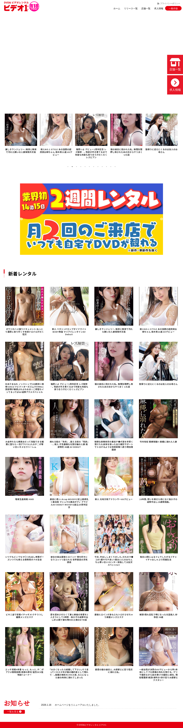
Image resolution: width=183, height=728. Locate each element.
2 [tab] (72, 166)
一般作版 (173, 8)
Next (161, 219)
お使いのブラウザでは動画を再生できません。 (91, 58)
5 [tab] (85, 166)
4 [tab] (80, 166)
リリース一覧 (131, 8)
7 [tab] (93, 166)
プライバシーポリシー (168, 3)
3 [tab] (76, 166)
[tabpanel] (21, 133)
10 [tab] (106, 166)
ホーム (116, 8)
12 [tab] (115, 166)
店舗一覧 (145, 8)
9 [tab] (102, 166)
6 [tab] (89, 166)
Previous (21, 219)
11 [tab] (110, 166)
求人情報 (158, 8)
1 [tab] (67, 166)
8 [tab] (98, 166)
